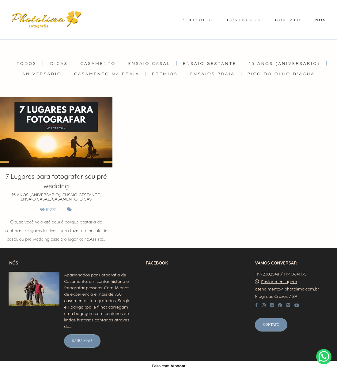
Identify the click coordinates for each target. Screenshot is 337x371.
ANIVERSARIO (42, 74)
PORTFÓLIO (197, 19)
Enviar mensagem (279, 281)
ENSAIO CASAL (149, 63)
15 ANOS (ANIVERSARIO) (284, 63)
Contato (271, 325)
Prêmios (165, 74)
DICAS (59, 63)
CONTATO (288, 19)
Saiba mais (82, 341)
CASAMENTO (97, 63)
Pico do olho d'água (281, 74)
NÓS (320, 19)
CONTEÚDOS (244, 19)
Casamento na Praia (106, 74)
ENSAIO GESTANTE (210, 63)
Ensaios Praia (212, 74)
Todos (26, 63)
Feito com (168, 366)
